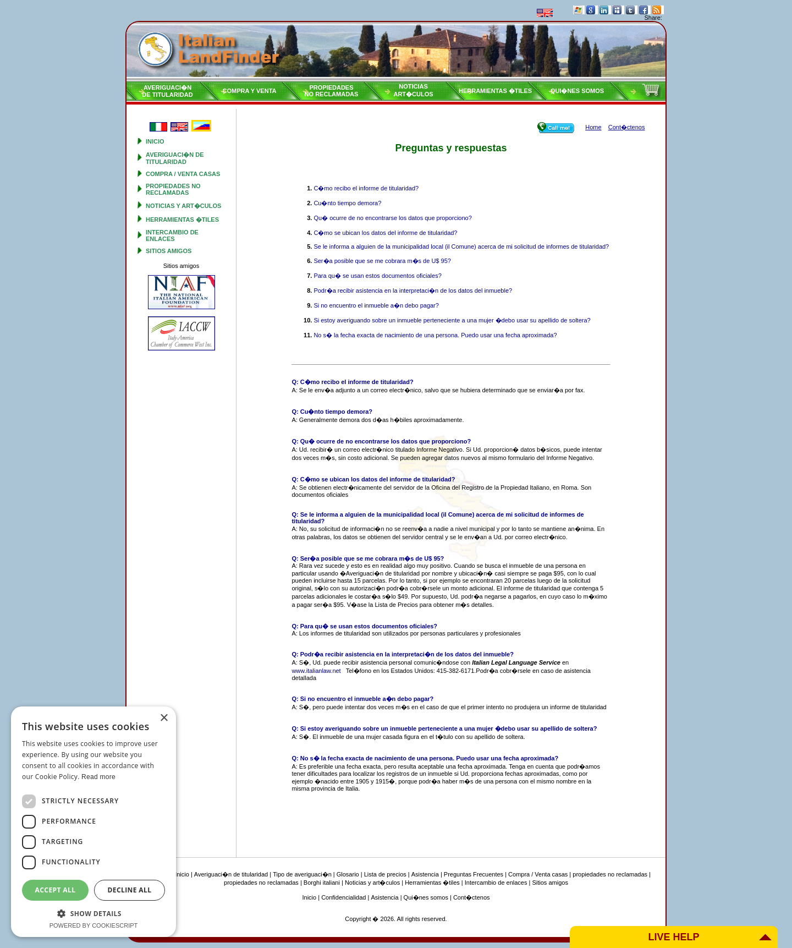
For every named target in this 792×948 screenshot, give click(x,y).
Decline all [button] (130, 890)
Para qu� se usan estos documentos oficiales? (377, 275)
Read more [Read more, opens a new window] (98, 777)
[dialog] (93, 821)
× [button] (164, 718)
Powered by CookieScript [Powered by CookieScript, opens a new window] (94, 925)
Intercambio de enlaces (172, 235)
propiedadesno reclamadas (332, 90)
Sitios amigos (168, 251)
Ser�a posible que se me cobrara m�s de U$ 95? (382, 260)
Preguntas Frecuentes (473, 874)
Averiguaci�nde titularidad (167, 91)
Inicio (155, 141)
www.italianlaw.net (316, 670)
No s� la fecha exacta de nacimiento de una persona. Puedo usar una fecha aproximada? (435, 335)
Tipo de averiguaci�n (302, 874)
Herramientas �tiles (495, 90)
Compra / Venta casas (183, 174)
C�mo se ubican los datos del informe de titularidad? (385, 232)
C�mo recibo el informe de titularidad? (366, 188)
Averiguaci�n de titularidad (175, 158)
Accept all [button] (55, 890)
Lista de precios (385, 874)
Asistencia (425, 874)
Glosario (348, 874)
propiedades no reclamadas (173, 189)
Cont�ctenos (471, 897)
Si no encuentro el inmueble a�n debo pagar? (376, 305)
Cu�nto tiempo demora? (347, 203)
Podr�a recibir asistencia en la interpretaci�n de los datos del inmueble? (413, 290)
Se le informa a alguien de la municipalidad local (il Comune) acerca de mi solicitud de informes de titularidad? (461, 246)
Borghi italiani (322, 882)
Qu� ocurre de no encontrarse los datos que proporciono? (392, 218)
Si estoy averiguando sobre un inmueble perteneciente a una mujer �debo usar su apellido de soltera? (452, 320)
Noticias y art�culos (183, 205)
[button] (93, 913)
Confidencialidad (343, 897)
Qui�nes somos (577, 90)
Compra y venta (250, 90)
